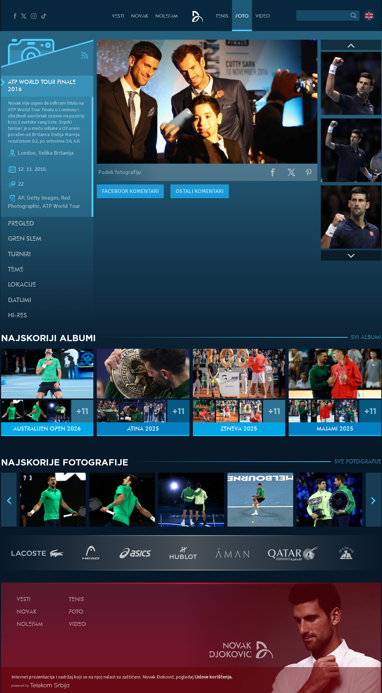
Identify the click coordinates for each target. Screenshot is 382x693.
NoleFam (166, 16)
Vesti (118, 16)
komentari (130, 191)
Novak (139, 16)
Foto (242, 16)
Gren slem (24, 239)
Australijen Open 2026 (47, 429)
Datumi (19, 300)
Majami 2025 (335, 429)
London (27, 153)
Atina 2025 (143, 429)
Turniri (19, 254)
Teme (16, 270)
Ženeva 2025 (239, 429)
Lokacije (22, 285)
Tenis (222, 16)
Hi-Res (17, 315)
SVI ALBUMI (366, 337)
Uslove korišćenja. (213, 677)
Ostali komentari (200, 191)
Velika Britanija (56, 153)
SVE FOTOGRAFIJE (357, 462)
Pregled (21, 224)
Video (262, 16)
